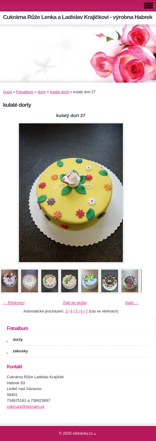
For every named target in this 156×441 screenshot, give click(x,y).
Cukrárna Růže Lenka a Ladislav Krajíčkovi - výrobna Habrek (77, 17)
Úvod (7, 92)
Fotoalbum (24, 92)
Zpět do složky (75, 303)
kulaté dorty (59, 92)
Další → (132, 303)
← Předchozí (13, 303)
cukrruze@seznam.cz (25, 406)
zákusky (20, 351)
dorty (42, 92)
